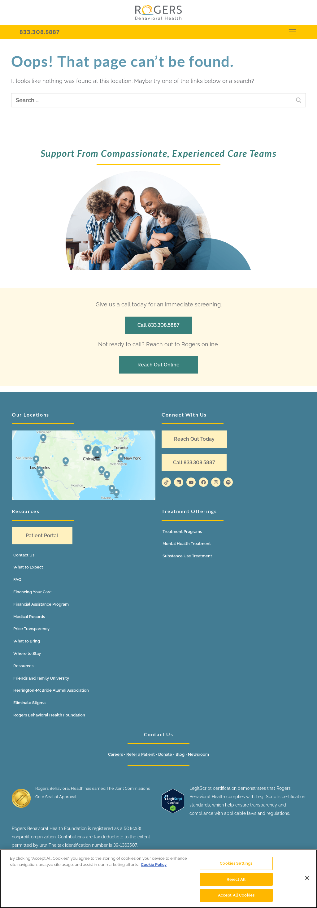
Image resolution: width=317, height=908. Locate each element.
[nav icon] (292, 32)
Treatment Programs (182, 531)
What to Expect (28, 567)
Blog (180, 754)
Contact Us (23, 555)
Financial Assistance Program (41, 604)
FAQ (17, 579)
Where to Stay (27, 653)
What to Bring (26, 641)
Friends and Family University (41, 678)
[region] (158, 878)
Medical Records (29, 616)
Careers (115, 754)
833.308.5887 (40, 32)
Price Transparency (31, 628)
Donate (165, 754)
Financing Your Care (32, 592)
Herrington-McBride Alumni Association (51, 690)
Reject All (236, 879)
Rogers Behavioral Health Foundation (49, 715)
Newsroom (198, 754)
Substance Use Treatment (187, 556)
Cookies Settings (236, 863)
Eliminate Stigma (29, 702)
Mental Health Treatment (187, 543)
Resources (23, 666)
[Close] (307, 878)
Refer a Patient (140, 754)
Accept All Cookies (236, 895)
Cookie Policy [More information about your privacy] (154, 864)
